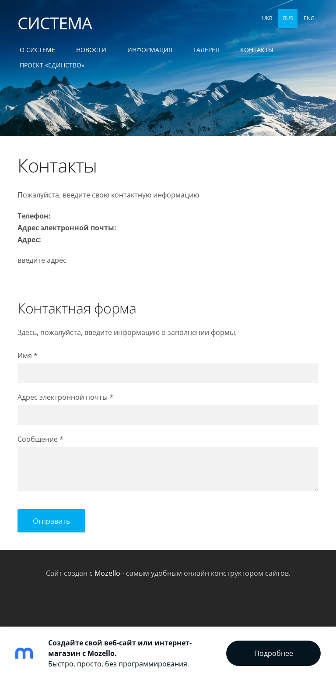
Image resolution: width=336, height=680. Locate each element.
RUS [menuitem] (288, 18)
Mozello (107, 573)
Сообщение (40, 439)
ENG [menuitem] (309, 18)
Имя (28, 355)
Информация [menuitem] (149, 50)
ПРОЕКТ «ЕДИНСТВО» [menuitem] (52, 65)
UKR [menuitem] (267, 18)
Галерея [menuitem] (206, 50)
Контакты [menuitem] (256, 50)
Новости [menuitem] (91, 50)
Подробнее (273, 653)
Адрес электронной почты (65, 397)
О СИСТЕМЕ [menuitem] (37, 50)
